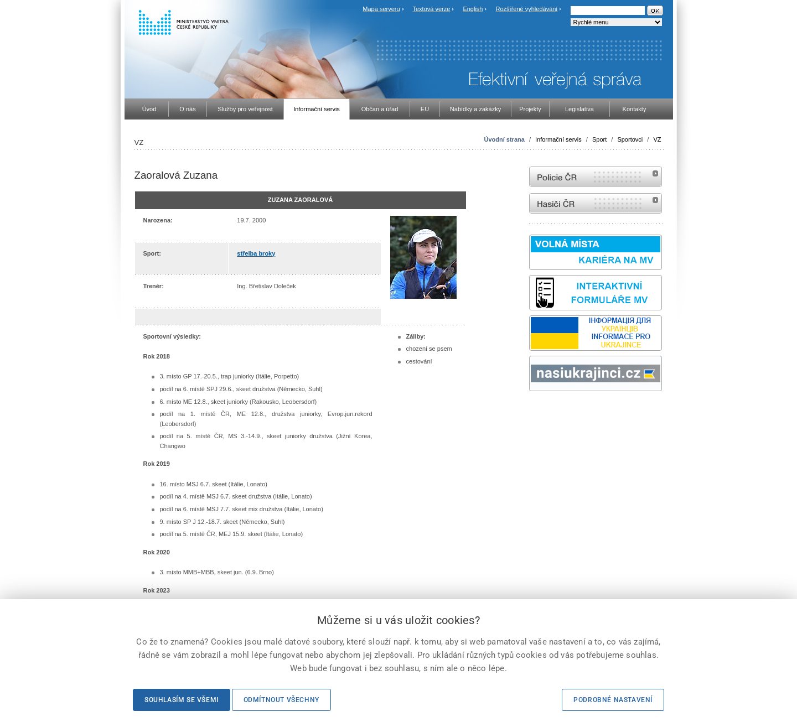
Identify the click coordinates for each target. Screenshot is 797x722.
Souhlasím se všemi (181, 700)
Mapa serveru (381, 9)
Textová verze (431, 9)
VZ (657, 139)
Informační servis (558, 139)
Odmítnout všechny (281, 700)
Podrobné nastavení (613, 700)
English (473, 9)
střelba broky (256, 253)
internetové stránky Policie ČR (595, 177)
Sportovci (630, 139)
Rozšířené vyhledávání (527, 9)
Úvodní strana (504, 139)
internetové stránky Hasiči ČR (595, 203)
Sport (599, 139)
